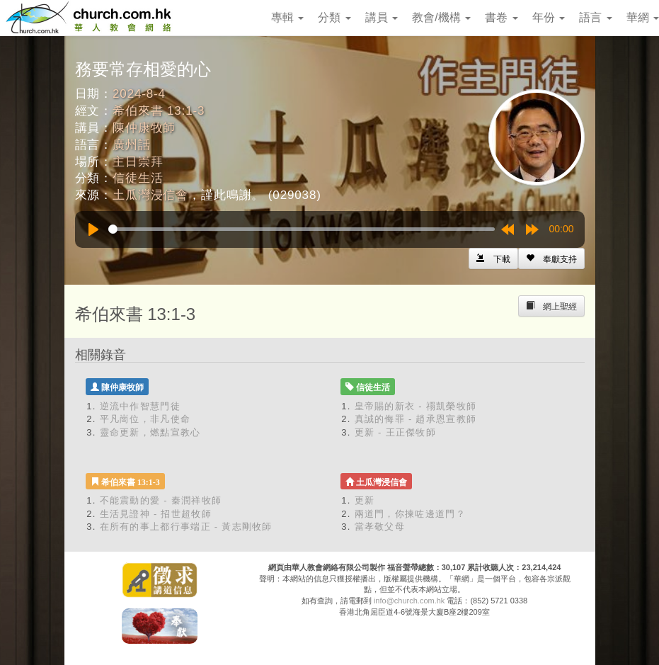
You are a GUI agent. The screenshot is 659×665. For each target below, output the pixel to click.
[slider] (301, 229)
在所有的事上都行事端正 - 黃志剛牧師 (186, 526)
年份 (548, 17)
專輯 (287, 17)
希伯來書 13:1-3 (159, 111)
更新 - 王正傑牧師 (396, 432)
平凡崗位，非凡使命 (145, 419)
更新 (365, 500)
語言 (595, 17)
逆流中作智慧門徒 (140, 406)
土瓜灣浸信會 (150, 195)
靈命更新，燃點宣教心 (150, 432)
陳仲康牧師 (144, 128)
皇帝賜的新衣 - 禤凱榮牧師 (416, 406)
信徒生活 (138, 178)
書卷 (501, 17)
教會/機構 (441, 17)
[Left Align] (551, 258)
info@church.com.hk (409, 600)
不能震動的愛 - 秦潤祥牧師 (161, 500)
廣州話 (132, 145)
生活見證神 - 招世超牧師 (156, 513)
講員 (381, 17)
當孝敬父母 (380, 526)
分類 (334, 17)
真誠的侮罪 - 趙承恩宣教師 (416, 419)
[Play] (93, 229)
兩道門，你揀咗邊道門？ (410, 513)
